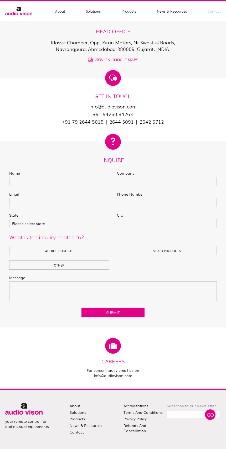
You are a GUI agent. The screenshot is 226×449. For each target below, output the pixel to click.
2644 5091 (121, 121)
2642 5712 (152, 121)
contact (77, 432)
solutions (78, 412)
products (77, 418)
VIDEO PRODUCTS (167, 250)
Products (129, 11)
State (13, 215)
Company (125, 173)
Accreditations (136, 405)
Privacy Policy (135, 418)
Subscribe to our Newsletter (191, 405)
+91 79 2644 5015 (83, 121)
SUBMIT (113, 312)
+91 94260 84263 (113, 114)
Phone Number (130, 194)
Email (14, 194)
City (120, 215)
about (75, 405)
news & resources (86, 425)
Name (14, 173)
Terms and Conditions (143, 412)
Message (17, 277)
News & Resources (172, 11)
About (60, 11)
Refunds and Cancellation (135, 428)
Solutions (93, 11)
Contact (214, 11)
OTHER (59, 265)
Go (210, 414)
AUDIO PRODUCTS (59, 250)
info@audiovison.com (113, 106)
